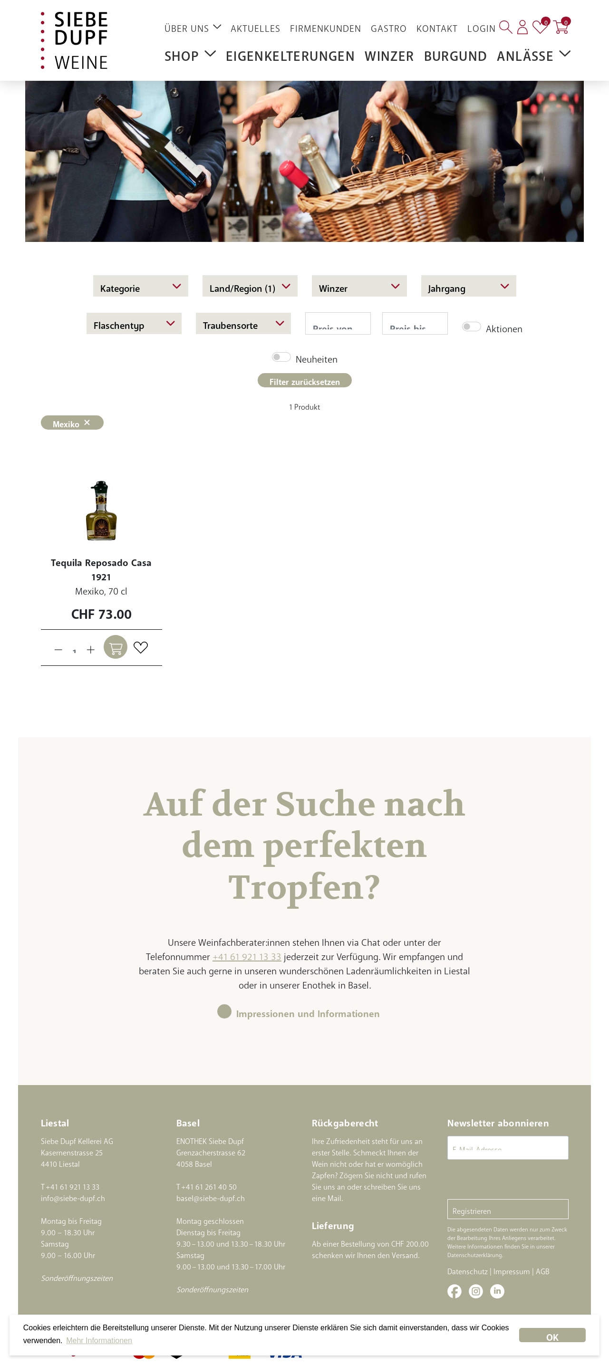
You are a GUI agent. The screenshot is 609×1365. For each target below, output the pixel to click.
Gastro (389, 26)
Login (481, 26)
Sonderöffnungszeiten (77, 1276)
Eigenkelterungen (290, 52)
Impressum (511, 1269)
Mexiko (72, 422)
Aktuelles (255, 26)
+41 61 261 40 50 (209, 1184)
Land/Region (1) (250, 285)
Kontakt (437, 26)
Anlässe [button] (534, 52)
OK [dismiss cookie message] (552, 1335)
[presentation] (519, 1180)
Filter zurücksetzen (305, 380)
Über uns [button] (193, 26)
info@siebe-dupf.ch (73, 1196)
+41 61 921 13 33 (247, 954)
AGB (543, 1269)
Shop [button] (190, 52)
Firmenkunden (325, 26)
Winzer (389, 52)
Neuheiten (317, 357)
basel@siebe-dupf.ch (210, 1196)
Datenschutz (467, 1269)
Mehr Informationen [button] (99, 1340)
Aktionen (504, 326)
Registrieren (472, 1209)
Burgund (456, 52)
